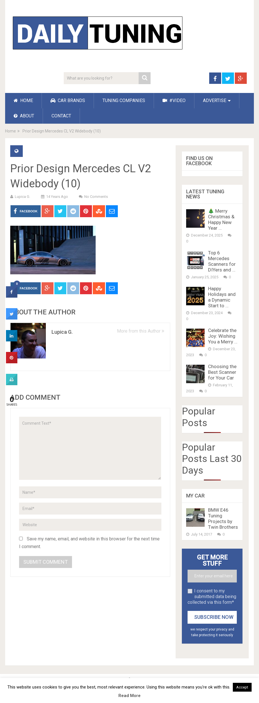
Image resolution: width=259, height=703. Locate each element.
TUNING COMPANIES (123, 100)
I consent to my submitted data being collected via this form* (212, 596)
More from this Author (140, 331)
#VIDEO (174, 100)
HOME (23, 100)
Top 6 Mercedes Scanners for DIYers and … (222, 261)
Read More (129, 695)
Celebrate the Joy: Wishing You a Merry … (222, 336)
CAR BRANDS (67, 100)
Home (10, 131)
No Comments (96, 196)
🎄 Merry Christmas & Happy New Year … (221, 219)
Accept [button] (242, 687)
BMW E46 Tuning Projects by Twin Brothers (223, 518)
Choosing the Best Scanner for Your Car (222, 372)
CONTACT (61, 116)
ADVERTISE (214, 100)
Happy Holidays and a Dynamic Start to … (222, 297)
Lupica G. (22, 196)
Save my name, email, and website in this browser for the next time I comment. (89, 542)
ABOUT (24, 116)
